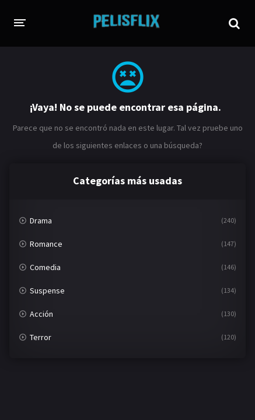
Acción (41, 314)
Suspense (47, 290)
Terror (40, 337)
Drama (41, 220)
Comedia (45, 267)
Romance (46, 244)
